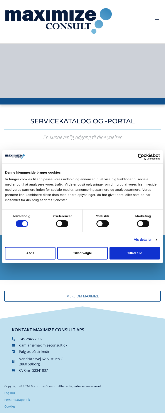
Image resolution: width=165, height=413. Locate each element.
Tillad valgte (82, 253)
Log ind (9, 393)
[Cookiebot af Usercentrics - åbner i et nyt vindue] (141, 156)
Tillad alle (134, 253)
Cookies (9, 406)
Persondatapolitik (17, 400)
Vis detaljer (143, 239)
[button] (157, 20)
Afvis (30, 253)
